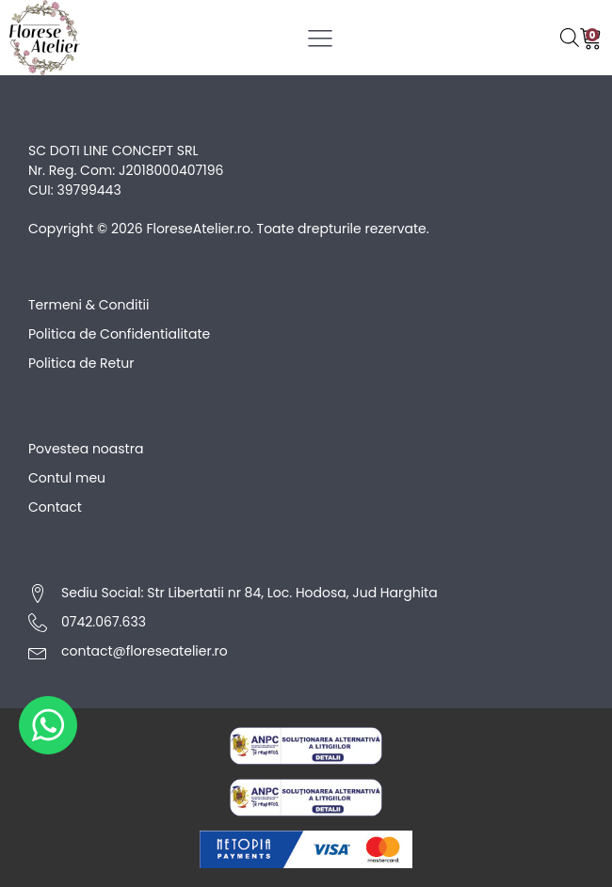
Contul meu (66, 477)
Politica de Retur (81, 363)
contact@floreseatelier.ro (144, 650)
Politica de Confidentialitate (119, 334)
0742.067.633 (103, 621)
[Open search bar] (569, 37)
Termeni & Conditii (88, 304)
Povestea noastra (85, 448)
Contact (55, 507)
